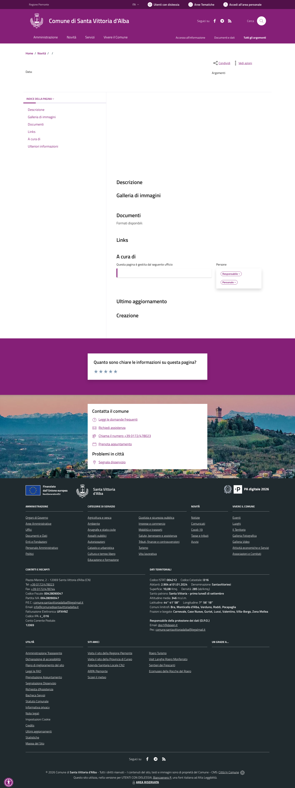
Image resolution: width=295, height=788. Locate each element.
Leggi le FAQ (33, 671)
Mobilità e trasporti (150, 529)
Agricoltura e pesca (99, 517)
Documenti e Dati (36, 535)
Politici (30, 553)
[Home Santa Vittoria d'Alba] (79, 21)
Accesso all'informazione (190, 37)
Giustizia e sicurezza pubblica (156, 517)
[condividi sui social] (221, 63)
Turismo (143, 547)
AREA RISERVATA (145, 782)
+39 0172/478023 (42, 584)
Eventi (237, 517)
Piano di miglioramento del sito (45, 665)
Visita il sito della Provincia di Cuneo (110, 659)
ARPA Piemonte (98, 671)
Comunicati (198, 523)
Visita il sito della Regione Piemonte (110, 653)
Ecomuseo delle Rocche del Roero (170, 671)
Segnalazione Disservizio (41, 683)
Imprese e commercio (152, 523)
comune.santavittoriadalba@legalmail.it (58, 602)
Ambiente (94, 523)
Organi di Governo (37, 517)
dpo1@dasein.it (168, 625)
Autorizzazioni (96, 541)
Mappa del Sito (35, 743)
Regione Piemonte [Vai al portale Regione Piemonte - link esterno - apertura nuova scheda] (39, 4)
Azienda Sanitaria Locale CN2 (106, 665)
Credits (30, 725)
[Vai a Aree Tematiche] (201, 4)
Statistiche (32, 737)
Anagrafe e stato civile (102, 529)
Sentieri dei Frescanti (162, 665)
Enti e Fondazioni (36, 541)
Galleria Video (241, 541)
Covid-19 (197, 529)
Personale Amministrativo (42, 547)
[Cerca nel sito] (261, 20)
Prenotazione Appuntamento (44, 677)
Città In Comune (229, 772)
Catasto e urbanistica (101, 547)
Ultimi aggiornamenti (39, 731)
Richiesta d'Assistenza (39, 689)
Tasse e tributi (199, 535)
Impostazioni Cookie (38, 719)
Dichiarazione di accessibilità (43, 659)
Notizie (195, 517)
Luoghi (237, 523)
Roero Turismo (158, 653)
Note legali (32, 713)
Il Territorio (239, 529)
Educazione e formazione (103, 559)
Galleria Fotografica (245, 535)
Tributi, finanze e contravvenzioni (159, 541)
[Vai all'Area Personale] (242, 4)
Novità (41, 53)
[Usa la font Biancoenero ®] (163, 4)
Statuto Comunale (37, 701)
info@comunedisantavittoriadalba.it (56, 607)
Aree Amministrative (38, 523)
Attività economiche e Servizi (251, 547)
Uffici (29, 529)
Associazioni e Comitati (247, 553)
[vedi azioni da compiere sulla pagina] (242, 63)
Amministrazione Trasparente (44, 653)
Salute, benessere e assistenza (158, 535)
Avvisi (194, 541)
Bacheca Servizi (35, 695)
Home (29, 53)
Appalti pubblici (97, 535)
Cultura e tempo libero (101, 553)
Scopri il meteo (97, 677)
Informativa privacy (38, 707)
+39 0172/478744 (43, 589)
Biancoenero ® (162, 777)
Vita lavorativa (148, 553)
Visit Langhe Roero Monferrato (168, 659)
